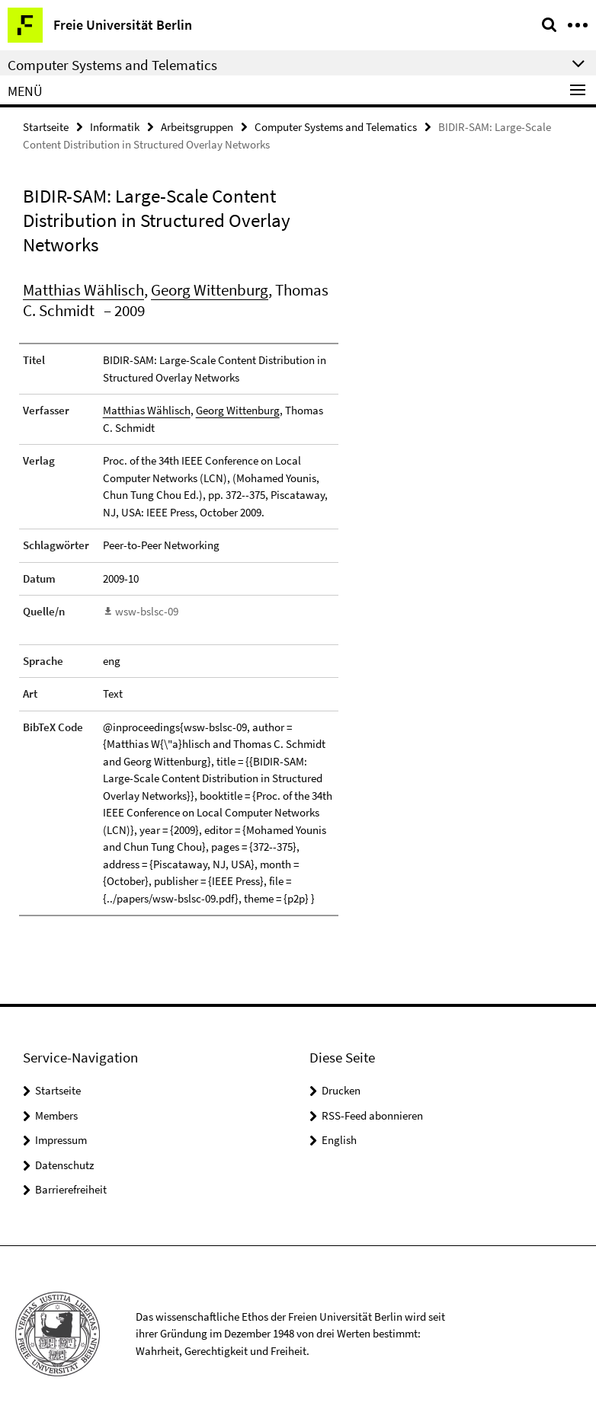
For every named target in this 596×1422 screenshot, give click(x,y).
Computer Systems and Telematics (336, 127)
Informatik (114, 127)
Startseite (46, 127)
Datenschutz (64, 1165)
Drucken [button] (341, 1090)
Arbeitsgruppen (197, 127)
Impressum (61, 1140)
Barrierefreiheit (71, 1189)
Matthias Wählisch (83, 290)
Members (56, 1115)
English (339, 1140)
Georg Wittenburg (209, 290)
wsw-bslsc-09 (146, 611)
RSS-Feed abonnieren (372, 1115)
